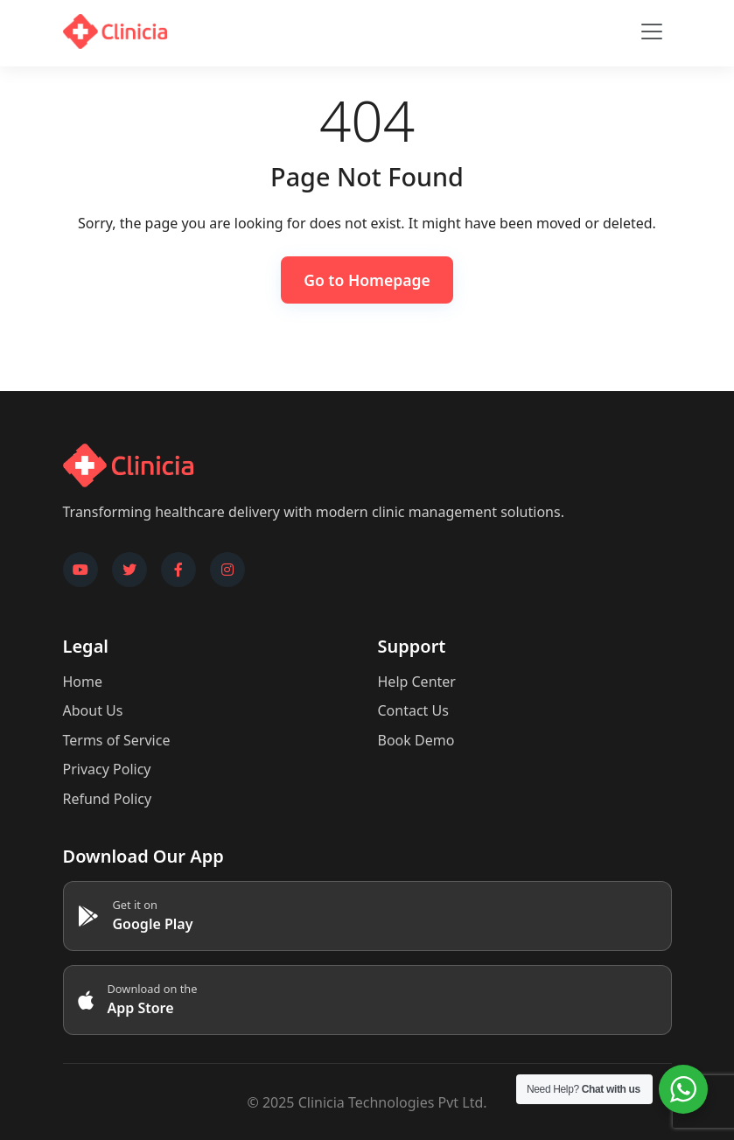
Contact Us (413, 710)
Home (83, 681)
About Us (93, 710)
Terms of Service (117, 740)
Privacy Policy (107, 769)
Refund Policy (107, 798)
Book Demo (416, 740)
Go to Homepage (367, 279)
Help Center (417, 681)
